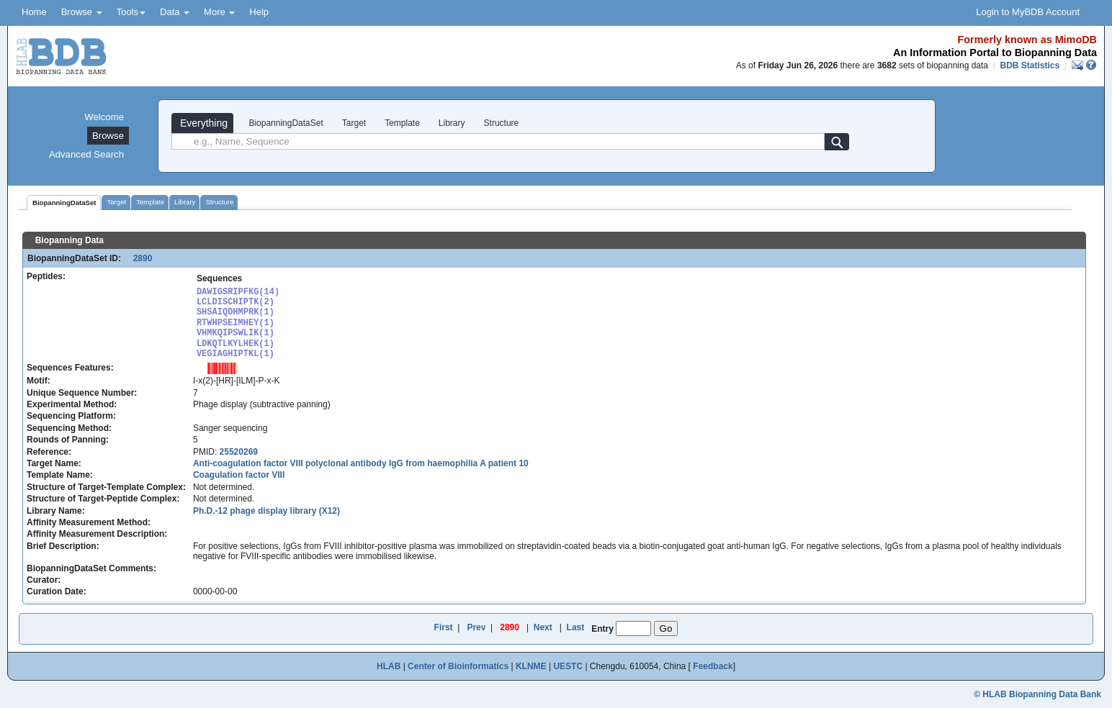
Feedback (712, 666)
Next (543, 627)
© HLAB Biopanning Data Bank (1037, 694)
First (443, 627)
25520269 (239, 452)
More (219, 11)
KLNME (531, 666)
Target (354, 123)
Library (452, 123)
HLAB (388, 666)
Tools (131, 11)
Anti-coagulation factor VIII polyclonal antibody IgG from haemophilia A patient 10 (361, 463)
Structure (501, 123)
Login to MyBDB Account (1028, 11)
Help (259, 11)
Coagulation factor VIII (238, 475)
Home (34, 11)
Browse (81, 11)
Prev (476, 627)
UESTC (568, 666)
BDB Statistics (1029, 65)
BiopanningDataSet (284, 123)
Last (576, 627)
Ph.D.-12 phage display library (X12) (266, 511)
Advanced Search (86, 154)
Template (402, 123)
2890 (137, 258)
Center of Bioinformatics (458, 666)
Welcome (104, 117)
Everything (202, 123)
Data (174, 11)
